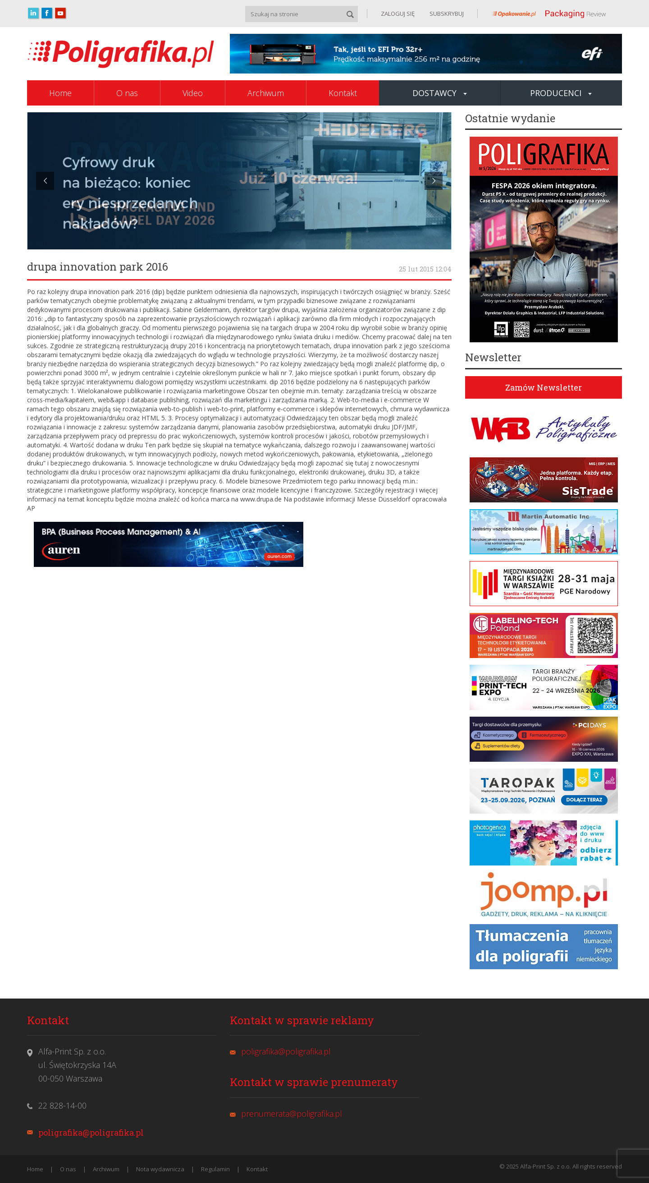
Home (60, 92)
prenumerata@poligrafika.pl (291, 1113)
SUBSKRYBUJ (446, 13)
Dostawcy (439, 92)
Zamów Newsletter (543, 387)
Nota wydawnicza (160, 1169)
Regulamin (215, 1169)
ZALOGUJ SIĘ (398, 13)
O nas (127, 92)
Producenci (561, 92)
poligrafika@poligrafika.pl (91, 1132)
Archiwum (265, 92)
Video (193, 92)
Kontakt (343, 92)
